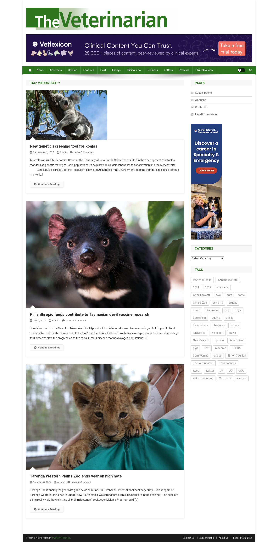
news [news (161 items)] (232, 332)
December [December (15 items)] (212, 310)
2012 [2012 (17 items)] (208, 287)
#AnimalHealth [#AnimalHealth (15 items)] (202, 279)
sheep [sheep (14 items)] (218, 355)
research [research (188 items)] (220, 348)
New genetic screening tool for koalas (63, 146)
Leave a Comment (84, 152)
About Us (200, 100)
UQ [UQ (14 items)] (231, 370)
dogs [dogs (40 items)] (238, 310)
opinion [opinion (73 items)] (219, 340)
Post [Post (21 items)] (206, 348)
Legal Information (206, 114)
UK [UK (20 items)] (221, 370)
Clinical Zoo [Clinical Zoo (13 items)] (200, 302)
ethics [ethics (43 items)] (229, 317)
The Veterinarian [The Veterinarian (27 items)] (203, 363)
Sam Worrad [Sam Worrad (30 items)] (200, 355)
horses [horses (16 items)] (235, 325)
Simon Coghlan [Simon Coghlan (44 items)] (236, 355)
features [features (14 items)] (219, 325)
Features (88, 70)
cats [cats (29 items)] (229, 294)
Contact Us (201, 107)
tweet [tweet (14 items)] (196, 370)
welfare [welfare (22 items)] (242, 378)
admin (63, 152)
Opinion (72, 70)
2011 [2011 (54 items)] (196, 287)
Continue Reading (47, 184)
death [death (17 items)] (196, 310)
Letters (168, 70)
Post (103, 70)
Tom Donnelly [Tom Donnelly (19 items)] (227, 363)
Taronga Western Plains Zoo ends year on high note (76, 476)
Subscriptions (203, 92)
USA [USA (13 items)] (241, 370)
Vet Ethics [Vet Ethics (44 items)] (225, 378)
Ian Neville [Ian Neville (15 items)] (199, 332)
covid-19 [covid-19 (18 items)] (218, 302)
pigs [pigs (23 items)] (195, 348)
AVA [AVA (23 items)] (218, 294)
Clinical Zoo (134, 70)
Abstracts (56, 70)
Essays (116, 70)
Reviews (184, 70)
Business (152, 70)
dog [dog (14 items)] (227, 310)
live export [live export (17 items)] (217, 332)
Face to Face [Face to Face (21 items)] (200, 325)
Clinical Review (204, 70)
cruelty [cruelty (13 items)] (233, 302)
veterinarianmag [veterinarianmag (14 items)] (203, 378)
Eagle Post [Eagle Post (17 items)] (199, 317)
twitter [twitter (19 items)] (210, 370)
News (40, 70)
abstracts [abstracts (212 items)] (223, 287)
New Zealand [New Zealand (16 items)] (201, 340)
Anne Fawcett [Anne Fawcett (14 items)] (201, 294)
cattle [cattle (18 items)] (241, 294)
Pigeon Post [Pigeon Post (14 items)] (237, 340)
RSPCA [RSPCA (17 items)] (236, 348)
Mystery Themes (61, 538)
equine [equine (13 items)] (216, 317)
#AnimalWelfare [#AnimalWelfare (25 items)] (227, 279)
